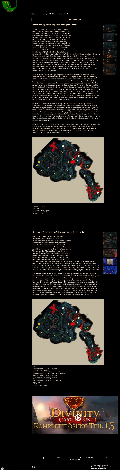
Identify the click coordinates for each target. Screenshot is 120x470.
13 (89, 457)
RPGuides (34, 14)
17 (76, 460)
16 (73, 460)
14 (92, 457)
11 (83, 457)
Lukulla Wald (63, 14)
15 (70, 460)
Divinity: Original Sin (48, 14)
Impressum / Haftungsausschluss (102, 467)
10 (80, 457)
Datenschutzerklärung (98, 469)
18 (79, 460)
